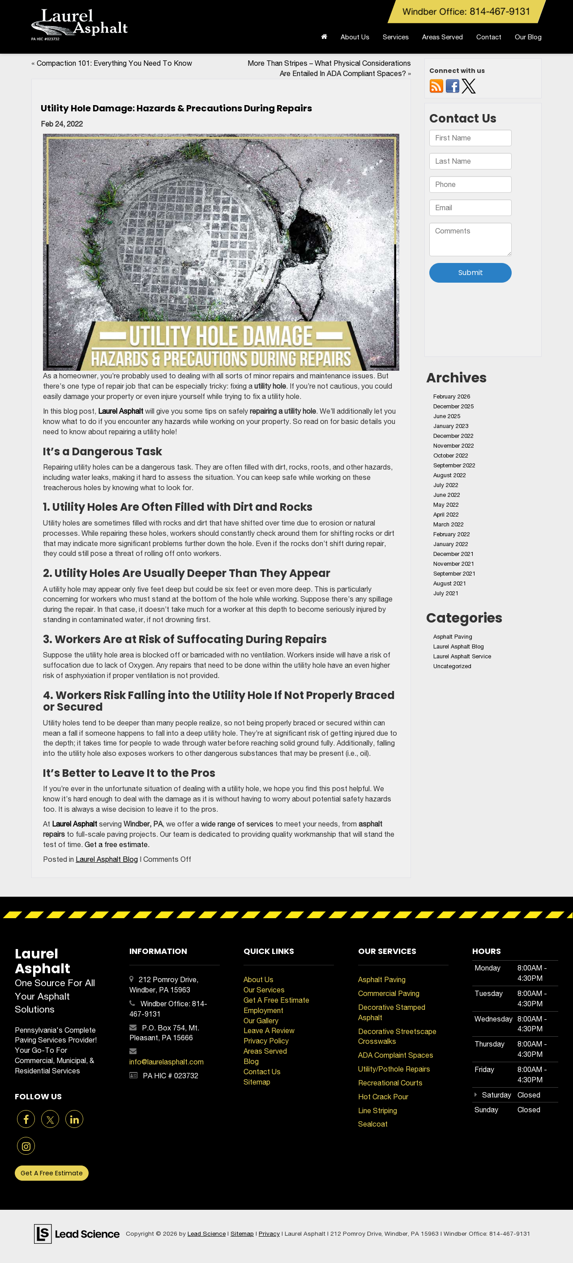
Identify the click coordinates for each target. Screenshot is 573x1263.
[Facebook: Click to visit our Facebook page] (26, 1120)
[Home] (324, 39)
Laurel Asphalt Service (462, 656)
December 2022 (453, 435)
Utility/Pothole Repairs (394, 1069)
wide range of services (237, 824)
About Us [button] (355, 37)
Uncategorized (452, 666)
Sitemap (257, 1082)
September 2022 (454, 465)
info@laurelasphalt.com (166, 1062)
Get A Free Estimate (52, 1173)
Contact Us (262, 1072)
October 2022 (450, 455)
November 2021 (453, 563)
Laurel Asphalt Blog (107, 859)
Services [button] (396, 37)
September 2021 (454, 573)
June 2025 (446, 416)
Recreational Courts (390, 1083)
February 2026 (451, 396)
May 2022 (446, 504)
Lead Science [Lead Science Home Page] (207, 1233)
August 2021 (449, 583)
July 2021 (445, 593)
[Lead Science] (77, 1233)
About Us (259, 979)
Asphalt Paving (452, 636)
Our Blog (528, 37)
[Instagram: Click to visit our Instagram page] (26, 1147)
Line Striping (377, 1110)
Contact (488, 37)
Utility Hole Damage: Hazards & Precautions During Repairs (176, 108)
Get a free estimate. (117, 844)
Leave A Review (269, 1030)
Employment (263, 1010)
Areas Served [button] (442, 37)
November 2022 (453, 445)
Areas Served (265, 1051)
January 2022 (450, 544)
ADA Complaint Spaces (395, 1055)
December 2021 (453, 554)
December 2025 (453, 406)
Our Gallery (261, 1021)
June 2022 (446, 495)
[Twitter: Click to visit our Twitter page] (50, 1120)
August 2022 (449, 475)
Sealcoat (373, 1124)
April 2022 (446, 514)
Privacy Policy (266, 1041)
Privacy (269, 1233)
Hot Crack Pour (383, 1097)
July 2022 (445, 485)
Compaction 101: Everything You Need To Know (114, 63)
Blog (251, 1061)
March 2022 (448, 524)
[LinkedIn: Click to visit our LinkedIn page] (74, 1120)
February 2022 (451, 534)
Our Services (264, 990)
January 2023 (450, 426)
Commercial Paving (388, 993)
